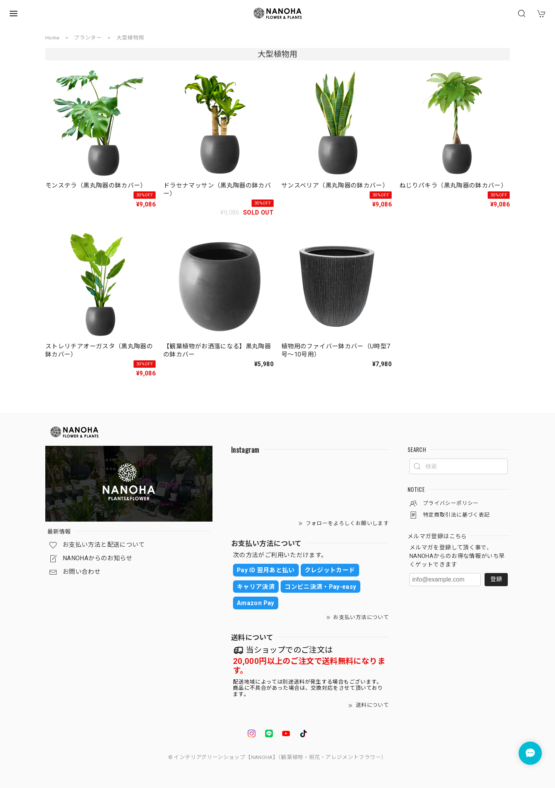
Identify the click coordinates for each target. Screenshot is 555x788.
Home (52, 37)
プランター (88, 37)
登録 (496, 579)
